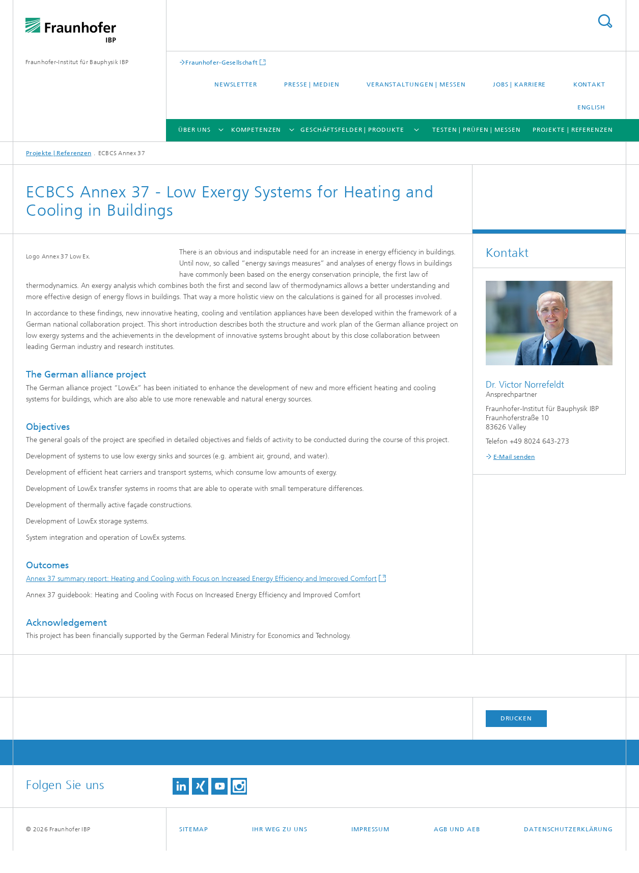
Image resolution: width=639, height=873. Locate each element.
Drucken (516, 740)
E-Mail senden (514, 456)
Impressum (370, 851)
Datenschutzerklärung (568, 851)
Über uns (194, 129)
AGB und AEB (457, 851)
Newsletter (235, 84)
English (591, 107)
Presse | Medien (312, 84)
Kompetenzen (256, 129)
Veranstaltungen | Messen (416, 84)
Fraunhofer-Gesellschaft (221, 62)
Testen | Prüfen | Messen (476, 129)
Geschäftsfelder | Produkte (352, 129)
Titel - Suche (605, 21)
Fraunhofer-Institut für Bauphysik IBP (76, 62)
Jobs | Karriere (519, 84)
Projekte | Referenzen (573, 129)
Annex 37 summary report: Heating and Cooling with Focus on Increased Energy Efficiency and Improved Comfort (201, 601)
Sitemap (193, 851)
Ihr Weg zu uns (280, 851)
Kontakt (589, 84)
